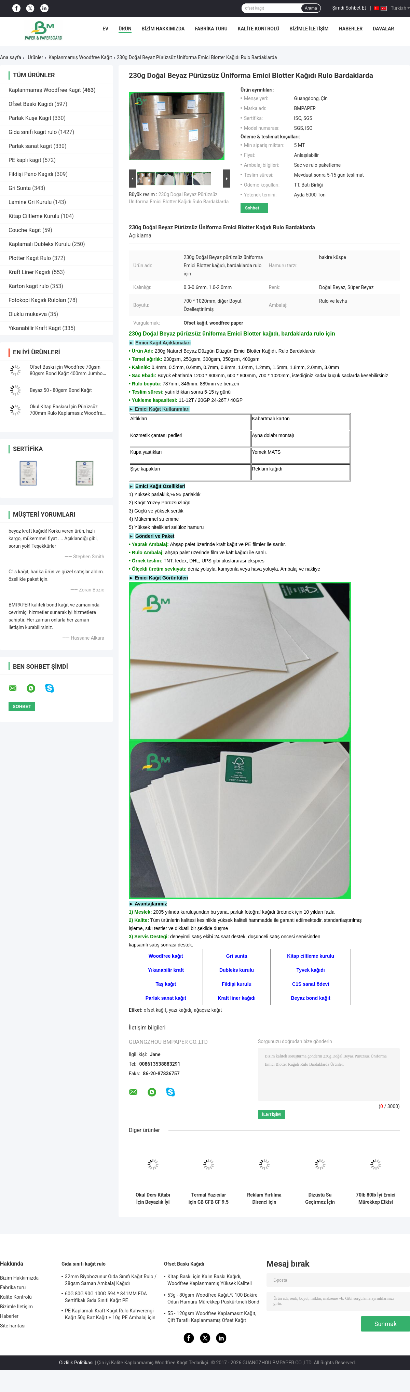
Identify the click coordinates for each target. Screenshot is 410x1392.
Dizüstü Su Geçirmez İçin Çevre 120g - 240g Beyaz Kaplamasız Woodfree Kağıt (320, 1198)
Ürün (125, 28)
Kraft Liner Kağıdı (30, 272)
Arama (311, 8)
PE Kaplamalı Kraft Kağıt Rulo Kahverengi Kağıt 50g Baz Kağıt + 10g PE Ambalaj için (110, 1314)
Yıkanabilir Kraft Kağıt (35, 328)
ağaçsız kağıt (208, 1010)
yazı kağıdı (180, 1010)
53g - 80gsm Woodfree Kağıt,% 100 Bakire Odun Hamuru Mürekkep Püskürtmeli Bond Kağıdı (213, 1299)
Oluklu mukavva (28, 314)
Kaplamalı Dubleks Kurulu (40, 244)
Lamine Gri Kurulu (30, 202)
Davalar (383, 28)
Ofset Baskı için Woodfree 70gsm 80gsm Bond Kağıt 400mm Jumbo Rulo (66, 373)
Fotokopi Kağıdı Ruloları (37, 300)
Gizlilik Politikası (76, 1362)
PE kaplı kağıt (25, 160)
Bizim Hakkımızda (163, 28)
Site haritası (13, 1325)
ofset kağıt (155, 1010)
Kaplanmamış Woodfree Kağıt (80, 57)
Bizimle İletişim (308, 28)
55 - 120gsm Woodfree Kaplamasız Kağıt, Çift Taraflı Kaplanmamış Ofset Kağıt (211, 1317)
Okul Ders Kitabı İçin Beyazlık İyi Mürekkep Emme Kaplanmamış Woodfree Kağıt (153, 1198)
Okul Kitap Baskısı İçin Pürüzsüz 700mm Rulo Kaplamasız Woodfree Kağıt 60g (67, 413)
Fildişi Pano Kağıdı (31, 174)
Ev (105, 28)
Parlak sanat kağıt (30, 146)
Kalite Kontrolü (258, 28)
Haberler (351, 28)
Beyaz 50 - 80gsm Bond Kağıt (61, 390)
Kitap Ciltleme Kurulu (34, 216)
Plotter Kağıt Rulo (30, 258)
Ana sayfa (10, 57)
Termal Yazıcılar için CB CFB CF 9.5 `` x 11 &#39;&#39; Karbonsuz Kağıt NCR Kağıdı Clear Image (209, 1198)
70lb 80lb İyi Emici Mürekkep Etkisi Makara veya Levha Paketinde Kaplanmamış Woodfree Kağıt (375, 1198)
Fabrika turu (211, 28)
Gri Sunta (20, 188)
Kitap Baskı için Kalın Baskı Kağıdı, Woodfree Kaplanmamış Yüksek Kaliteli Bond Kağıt (209, 1281)
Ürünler (35, 57)
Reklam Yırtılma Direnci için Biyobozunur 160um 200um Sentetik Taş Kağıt (264, 1198)
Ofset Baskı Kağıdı (31, 104)
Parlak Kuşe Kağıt (30, 118)
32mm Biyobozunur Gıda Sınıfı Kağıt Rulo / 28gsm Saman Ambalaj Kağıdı (110, 1280)
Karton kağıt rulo (29, 286)
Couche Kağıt (25, 230)
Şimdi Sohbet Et (349, 8)
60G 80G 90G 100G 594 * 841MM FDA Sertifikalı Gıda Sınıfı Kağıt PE (106, 1297)
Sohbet (252, 207)
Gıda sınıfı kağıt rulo (33, 132)
